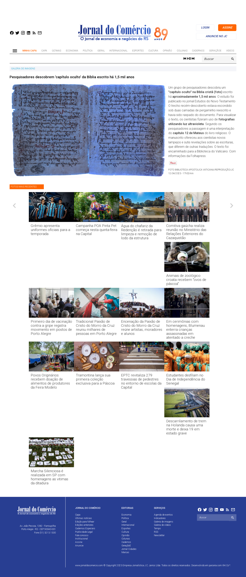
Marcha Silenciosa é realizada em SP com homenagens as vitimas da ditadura (49, 477)
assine (227, 27)
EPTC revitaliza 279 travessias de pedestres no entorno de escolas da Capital (141, 381)
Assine (78, 542)
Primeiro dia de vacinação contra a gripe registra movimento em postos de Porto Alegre (51, 327)
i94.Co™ (226, 565)
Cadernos (198, 50)
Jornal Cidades (128, 549)
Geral (101, 50)
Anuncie (79, 545)
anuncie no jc (216, 36)
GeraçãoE (215, 50)
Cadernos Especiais (85, 528)
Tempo (157, 528)
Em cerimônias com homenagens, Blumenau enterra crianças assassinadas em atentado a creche (185, 329)
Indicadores (160, 518)
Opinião (167, 50)
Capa (44, 50)
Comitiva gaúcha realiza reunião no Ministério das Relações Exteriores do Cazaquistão (186, 231)
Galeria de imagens (163, 521)
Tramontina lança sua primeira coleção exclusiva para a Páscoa (95, 379)
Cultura (153, 50)
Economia (72, 50)
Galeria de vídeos (162, 525)
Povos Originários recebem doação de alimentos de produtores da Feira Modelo (50, 381)
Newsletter (159, 535)
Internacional (118, 50)
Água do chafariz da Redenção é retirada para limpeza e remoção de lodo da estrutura (141, 232)
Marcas (125, 552)
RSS (156, 532)
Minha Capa (29, 50)
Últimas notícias (83, 518)
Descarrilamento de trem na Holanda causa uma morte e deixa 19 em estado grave (186, 427)
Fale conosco (81, 535)
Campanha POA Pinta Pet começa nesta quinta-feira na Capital (96, 229)
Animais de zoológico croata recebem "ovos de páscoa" (186, 279)
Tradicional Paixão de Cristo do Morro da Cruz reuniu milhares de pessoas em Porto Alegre (96, 327)
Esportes (138, 50)
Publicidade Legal (84, 532)
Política (88, 50)
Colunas (182, 50)
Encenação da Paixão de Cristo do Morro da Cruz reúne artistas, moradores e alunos (141, 327)
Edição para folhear (84, 521)
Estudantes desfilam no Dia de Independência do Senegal (185, 379)
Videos (230, 50)
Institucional (81, 538)
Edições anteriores (84, 525)
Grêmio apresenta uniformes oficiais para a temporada (50, 229)
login (205, 27)
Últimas (56, 50)
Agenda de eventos (163, 514)
